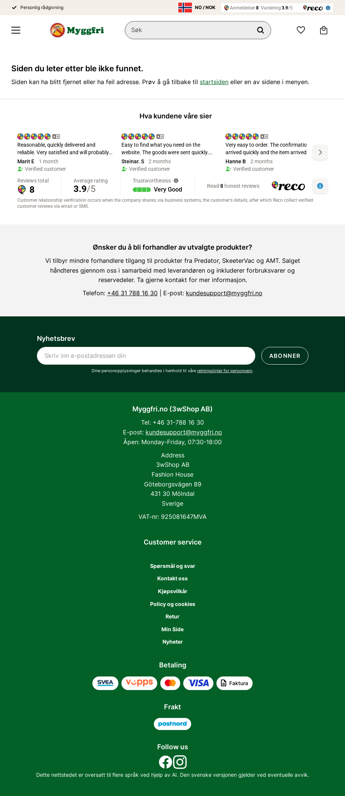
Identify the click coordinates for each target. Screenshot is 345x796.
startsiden (214, 82)
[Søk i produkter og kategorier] (198, 30)
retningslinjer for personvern (224, 370)
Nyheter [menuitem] (173, 641)
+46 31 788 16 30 (132, 293)
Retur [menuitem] (172, 616)
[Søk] (260, 30)
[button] (16, 30)
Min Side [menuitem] (172, 629)
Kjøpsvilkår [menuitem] (172, 591)
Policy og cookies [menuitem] (172, 604)
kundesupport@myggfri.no (224, 293)
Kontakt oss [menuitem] (172, 578)
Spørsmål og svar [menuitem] (172, 566)
